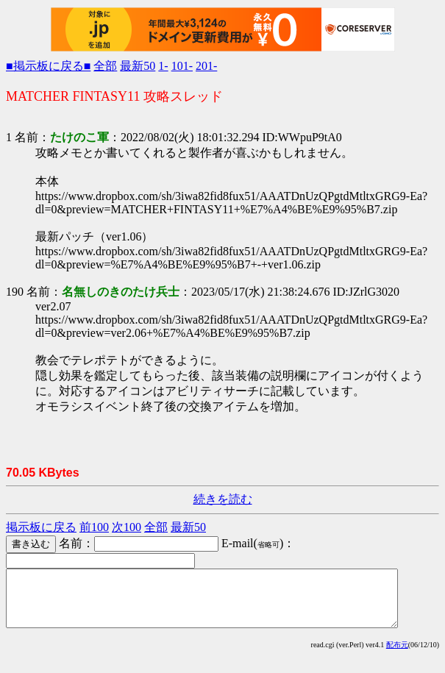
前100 (94, 527)
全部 (105, 66)
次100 (126, 527)
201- (206, 66)
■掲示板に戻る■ (48, 66)
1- (163, 66)
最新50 (137, 66)
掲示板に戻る (41, 527)
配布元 (397, 656)
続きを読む (222, 499)
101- (182, 66)
